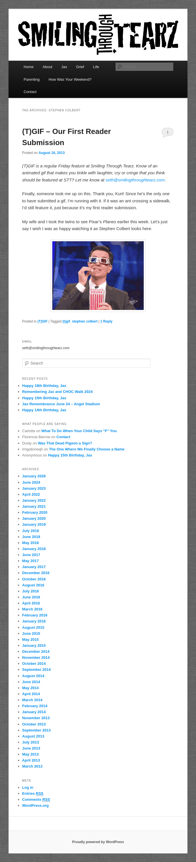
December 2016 (35, 573)
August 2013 (33, 736)
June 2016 (31, 597)
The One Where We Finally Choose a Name (87, 449)
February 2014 (34, 706)
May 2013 (30, 754)
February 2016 (34, 615)
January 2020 (34, 518)
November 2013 (36, 718)
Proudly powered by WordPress (98, 842)
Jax (64, 67)
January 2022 (34, 500)
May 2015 (30, 639)
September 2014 (36, 669)
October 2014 (34, 663)
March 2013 (32, 766)
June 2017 (31, 555)
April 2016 (31, 603)
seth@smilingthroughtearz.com (135, 179)
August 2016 (33, 585)
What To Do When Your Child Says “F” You (79, 431)
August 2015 (33, 627)
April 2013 (31, 760)
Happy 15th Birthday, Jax (44, 398)
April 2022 (31, 494)
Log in (27, 787)
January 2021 (34, 506)
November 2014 (36, 657)
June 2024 (31, 482)
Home (29, 67)
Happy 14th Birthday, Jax (44, 410)
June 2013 (31, 748)
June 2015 (31, 633)
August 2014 (33, 676)
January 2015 (34, 645)
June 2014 (31, 682)
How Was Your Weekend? (70, 79)
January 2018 (34, 549)
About (47, 67)
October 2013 (34, 724)
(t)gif (66, 321)
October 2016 (34, 579)
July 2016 (30, 591)
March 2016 (32, 609)
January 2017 (34, 567)
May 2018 (30, 543)
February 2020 (34, 512)
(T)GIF (42, 321)
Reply (106, 321)
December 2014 (35, 651)
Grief (80, 67)
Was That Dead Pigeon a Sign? (65, 443)
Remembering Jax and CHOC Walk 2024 (57, 392)
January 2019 (34, 524)
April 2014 (31, 694)
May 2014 (30, 688)
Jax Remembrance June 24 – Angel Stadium (61, 404)
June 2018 (31, 537)
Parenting (32, 79)
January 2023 (34, 488)
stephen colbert (84, 321)
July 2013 (30, 742)
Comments (36, 799)
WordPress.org (35, 805)
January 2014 (34, 712)
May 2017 (30, 561)
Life (96, 67)
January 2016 (34, 621)
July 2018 (30, 531)
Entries (32, 793)
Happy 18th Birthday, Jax (44, 385)
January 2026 (34, 476)
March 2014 (32, 700)
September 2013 (36, 730)
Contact (30, 92)
